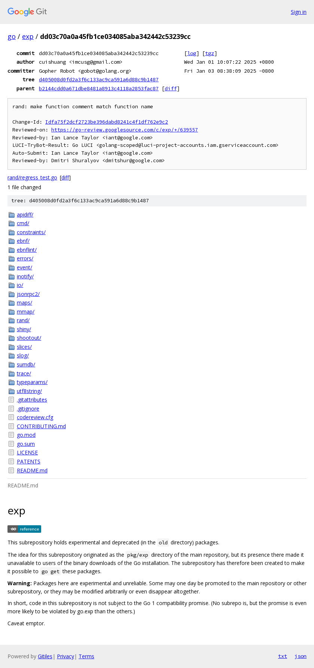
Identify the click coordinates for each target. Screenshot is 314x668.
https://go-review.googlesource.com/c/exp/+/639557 (124, 130)
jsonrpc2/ (28, 293)
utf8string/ (29, 391)
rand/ (23, 320)
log (191, 53)
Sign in (299, 11)
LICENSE (27, 452)
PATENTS (28, 461)
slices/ (24, 346)
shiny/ (24, 329)
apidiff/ (25, 214)
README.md (32, 470)
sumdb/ (26, 364)
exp (28, 36)
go (11, 36)
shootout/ (29, 337)
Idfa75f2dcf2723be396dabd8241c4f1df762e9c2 (106, 122)
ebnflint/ (27, 249)
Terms (86, 656)
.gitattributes (32, 399)
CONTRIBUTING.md (41, 426)
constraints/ (31, 232)
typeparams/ (32, 382)
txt (282, 656)
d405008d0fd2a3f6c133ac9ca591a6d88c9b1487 (99, 79)
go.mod (26, 434)
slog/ (23, 355)
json (301, 656)
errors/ (25, 258)
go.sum (26, 443)
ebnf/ (23, 240)
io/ (20, 284)
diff (171, 88)
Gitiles (45, 656)
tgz (209, 53)
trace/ (24, 373)
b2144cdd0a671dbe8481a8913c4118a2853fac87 (99, 88)
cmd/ (23, 223)
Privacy (65, 656)
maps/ (24, 302)
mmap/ (25, 311)
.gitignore (28, 408)
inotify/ (25, 276)
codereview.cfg (35, 417)
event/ (24, 267)
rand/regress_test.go (32, 177)
